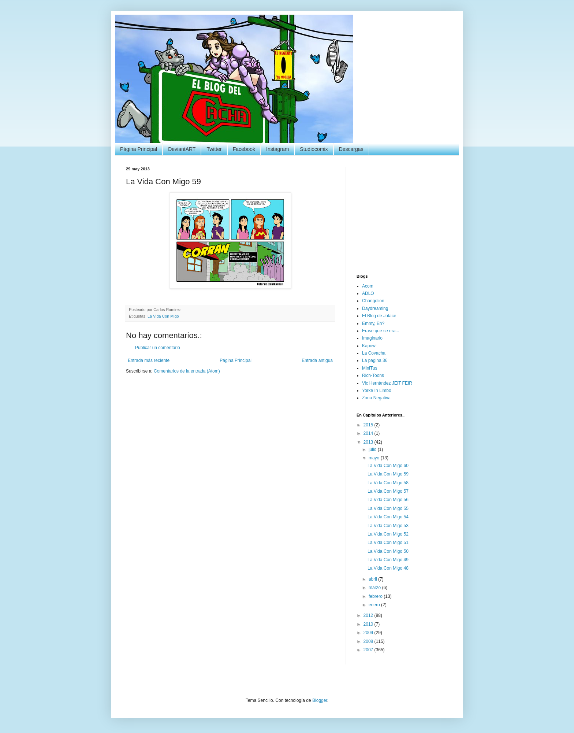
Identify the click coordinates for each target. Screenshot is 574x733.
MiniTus (369, 368)
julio (373, 449)
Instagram (277, 149)
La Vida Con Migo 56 (388, 499)
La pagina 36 (374, 360)
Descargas (351, 149)
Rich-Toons (373, 375)
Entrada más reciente (148, 360)
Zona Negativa (376, 397)
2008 (369, 641)
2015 (369, 424)
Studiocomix (314, 149)
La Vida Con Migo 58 (388, 482)
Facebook (244, 149)
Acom (367, 286)
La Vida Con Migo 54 (388, 516)
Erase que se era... (380, 330)
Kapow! (369, 345)
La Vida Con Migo (163, 316)
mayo (375, 457)
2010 (369, 624)
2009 (369, 632)
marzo (375, 587)
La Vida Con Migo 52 (388, 534)
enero (375, 604)
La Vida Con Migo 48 (388, 568)
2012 (369, 615)
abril (373, 579)
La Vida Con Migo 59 (388, 474)
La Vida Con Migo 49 (388, 559)
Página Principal (138, 149)
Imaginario (372, 338)
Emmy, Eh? (373, 323)
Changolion (373, 300)
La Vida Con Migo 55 (388, 508)
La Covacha (373, 353)
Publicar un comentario (157, 347)
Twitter (213, 149)
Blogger (319, 700)
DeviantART (181, 149)
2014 (369, 433)
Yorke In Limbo (376, 390)
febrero (376, 596)
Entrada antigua (317, 360)
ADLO (368, 293)
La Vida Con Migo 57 (388, 491)
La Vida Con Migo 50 (388, 551)
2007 (369, 649)
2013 (369, 442)
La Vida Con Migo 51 (388, 542)
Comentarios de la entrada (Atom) (187, 371)
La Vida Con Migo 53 (388, 525)
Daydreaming (375, 308)
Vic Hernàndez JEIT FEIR (387, 383)
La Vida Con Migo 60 (388, 465)
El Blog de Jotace (379, 315)
